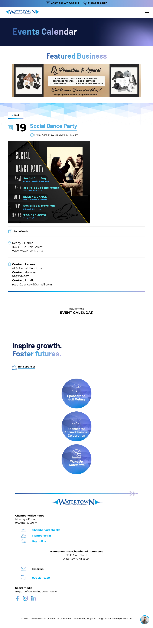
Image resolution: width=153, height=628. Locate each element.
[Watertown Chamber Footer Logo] (76, 500)
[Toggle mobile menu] (147, 12)
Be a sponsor (26, 366)
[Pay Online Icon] (23, 540)
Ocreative (126, 618)
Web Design (97, 618)
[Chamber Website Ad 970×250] (76, 65)
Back (15, 116)
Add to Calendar (21, 231)
